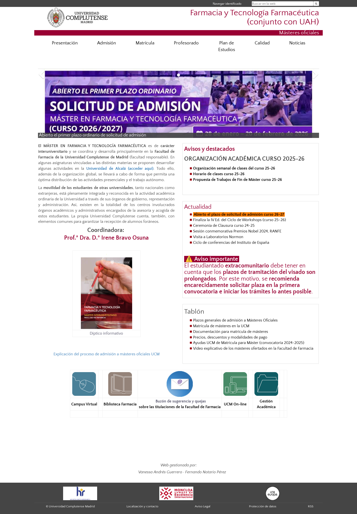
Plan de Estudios (226, 46)
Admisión (106, 43)
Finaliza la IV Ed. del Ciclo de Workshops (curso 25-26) (239, 220)
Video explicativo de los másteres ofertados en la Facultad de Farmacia (253, 348)
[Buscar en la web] (316, 3)
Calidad (262, 43)
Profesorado (186, 43)
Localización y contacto (142, 506)
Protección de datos (262, 506)
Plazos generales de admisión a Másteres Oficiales (235, 320)
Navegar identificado (227, 3)
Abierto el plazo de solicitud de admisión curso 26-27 (239, 214)
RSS (310, 506)
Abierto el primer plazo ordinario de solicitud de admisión (92, 135)
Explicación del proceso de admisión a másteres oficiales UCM (107, 354)
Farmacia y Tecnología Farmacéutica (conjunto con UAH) (254, 17)
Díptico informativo (106, 333)
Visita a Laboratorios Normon (218, 237)
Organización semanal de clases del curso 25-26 (234, 168)
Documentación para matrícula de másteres (230, 331)
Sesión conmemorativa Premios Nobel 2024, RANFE (237, 231)
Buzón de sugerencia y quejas (181, 401)
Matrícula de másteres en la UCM (221, 326)
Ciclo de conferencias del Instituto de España (231, 242)
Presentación (65, 43)
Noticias (297, 43)
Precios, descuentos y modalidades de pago (230, 337)
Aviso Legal (202, 506)
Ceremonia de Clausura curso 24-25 (224, 225)
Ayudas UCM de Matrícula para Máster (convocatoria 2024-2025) (248, 343)
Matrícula (145, 43)
